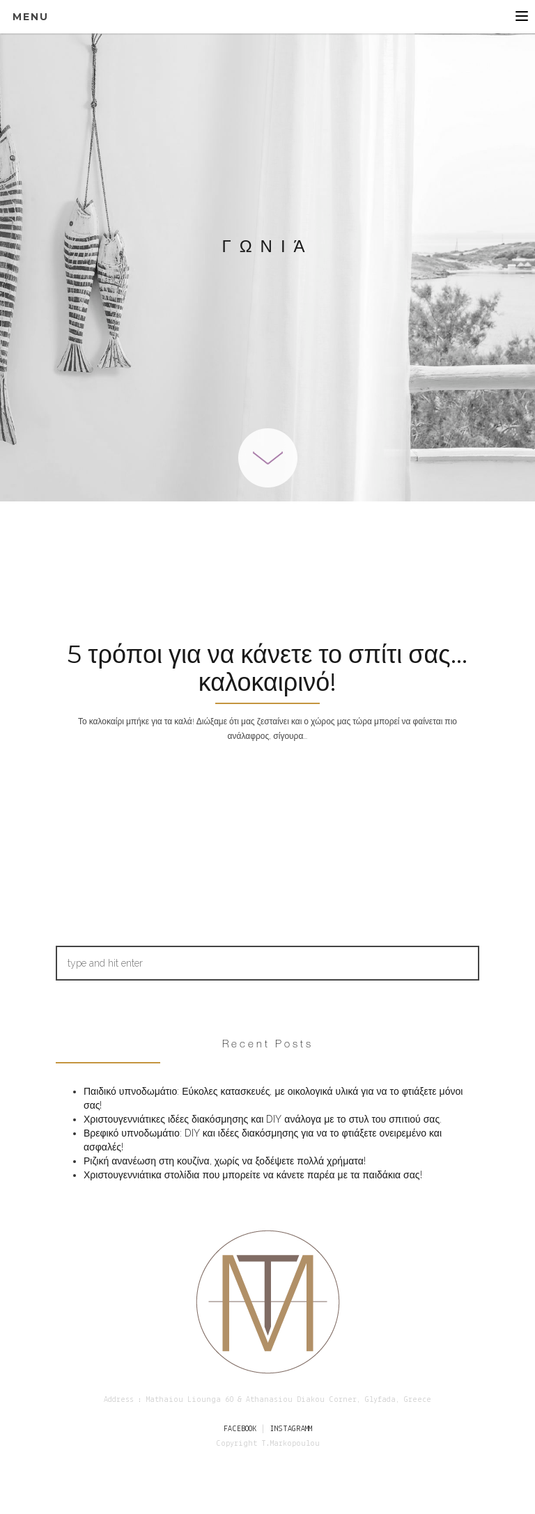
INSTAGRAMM (291, 1429)
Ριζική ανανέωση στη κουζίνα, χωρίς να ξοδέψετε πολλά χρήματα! (225, 1160)
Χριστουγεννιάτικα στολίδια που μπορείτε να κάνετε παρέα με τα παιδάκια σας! (253, 1174)
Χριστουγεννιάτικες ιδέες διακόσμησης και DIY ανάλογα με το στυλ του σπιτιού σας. (263, 1119)
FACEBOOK (240, 1429)
